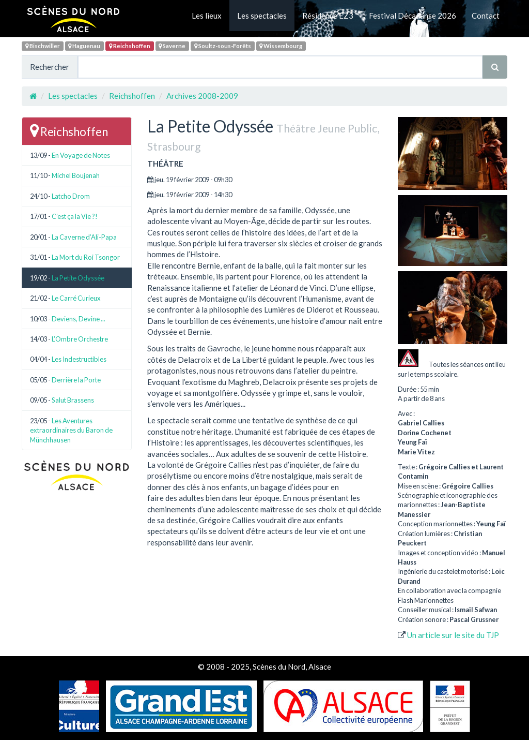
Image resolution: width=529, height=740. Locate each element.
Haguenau (84, 45)
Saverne (172, 45)
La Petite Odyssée (78, 278)
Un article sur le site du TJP (453, 635)
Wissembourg (280, 45)
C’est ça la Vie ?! (75, 216)
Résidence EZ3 (327, 15)
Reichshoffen (129, 45)
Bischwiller (42, 45)
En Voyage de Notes (81, 155)
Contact (486, 15)
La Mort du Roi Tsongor (86, 257)
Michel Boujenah (76, 175)
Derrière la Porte (76, 380)
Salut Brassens (73, 400)
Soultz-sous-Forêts (222, 45)
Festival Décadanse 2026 (412, 15)
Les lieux (207, 15)
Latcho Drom (71, 196)
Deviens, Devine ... (78, 319)
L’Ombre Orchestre (80, 339)
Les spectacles (262, 15)
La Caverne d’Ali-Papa (84, 237)
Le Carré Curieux (76, 298)
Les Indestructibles (79, 359)
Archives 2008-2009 (202, 95)
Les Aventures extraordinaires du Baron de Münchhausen (71, 430)
